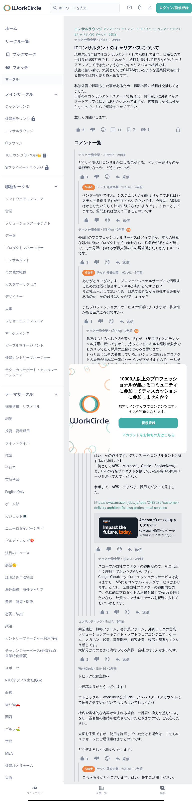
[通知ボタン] (139, 7)
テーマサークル (32, 394)
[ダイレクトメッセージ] (129, 7)
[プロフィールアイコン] (149, 7)
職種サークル (32, 186)
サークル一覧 (17, 41)
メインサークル (32, 94)
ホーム (11, 28)
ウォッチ (16, 67)
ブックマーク (20, 54)
